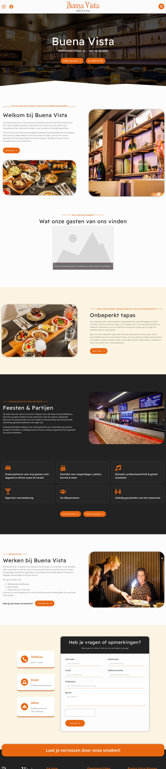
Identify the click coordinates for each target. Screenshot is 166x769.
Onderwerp (70, 682)
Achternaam (113, 659)
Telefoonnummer (115, 670)
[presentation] (80, 712)
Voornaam (70, 659)
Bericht (68, 693)
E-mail (68, 670)
